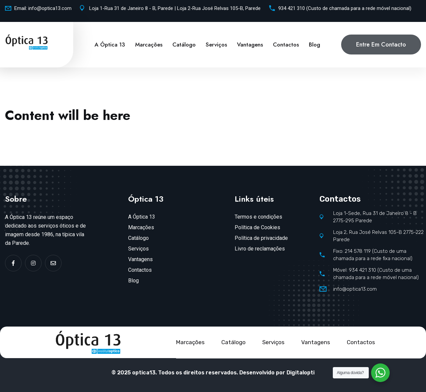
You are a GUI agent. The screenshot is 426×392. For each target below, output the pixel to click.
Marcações (148, 45)
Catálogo (184, 45)
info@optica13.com (50, 8)
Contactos (286, 45)
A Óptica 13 (110, 45)
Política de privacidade (261, 238)
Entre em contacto (381, 44)
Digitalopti (301, 372)
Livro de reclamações (260, 248)
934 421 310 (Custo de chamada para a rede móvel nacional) (344, 8)
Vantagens (250, 45)
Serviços (216, 45)
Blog (314, 45)
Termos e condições (258, 217)
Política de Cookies (257, 227)
